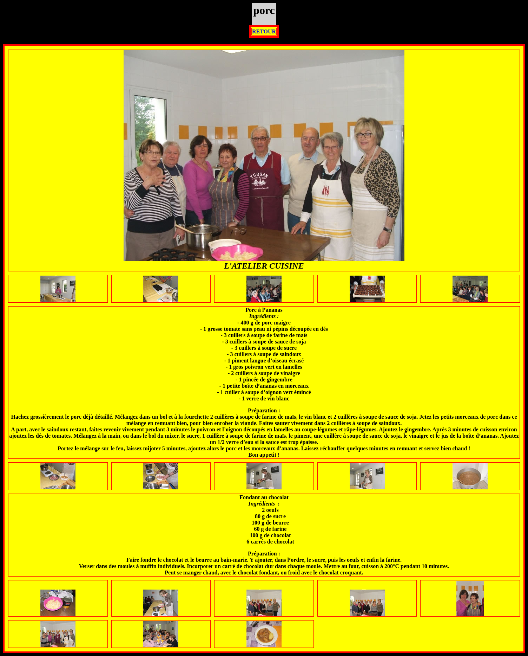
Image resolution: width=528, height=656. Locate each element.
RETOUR (264, 31)
